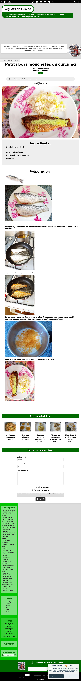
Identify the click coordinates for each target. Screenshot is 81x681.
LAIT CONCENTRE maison (8, 545)
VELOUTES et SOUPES (6, 562)
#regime (9, 631)
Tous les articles (8, 590)
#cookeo (9, 626)
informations (7, 586)
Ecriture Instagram (41, 679)
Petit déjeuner (10, 602)
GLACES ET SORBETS (6, 541)
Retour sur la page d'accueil (11, 60)
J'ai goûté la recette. (40, 490)
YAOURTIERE (7, 581)
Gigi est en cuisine (18, 9)
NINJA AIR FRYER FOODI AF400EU (8, 520)
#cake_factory (9, 625)
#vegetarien (7, 636)
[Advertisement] (40, 31)
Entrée (8, 605)
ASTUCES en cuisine (9, 527)
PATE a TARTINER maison (8, 553)
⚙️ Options (71, 676)
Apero (7, 611)
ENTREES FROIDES (8, 535)
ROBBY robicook (8, 512)
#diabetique (9, 628)
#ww (13, 636)
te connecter (40, 494)
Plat (7, 607)
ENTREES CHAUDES (9, 533)
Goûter (8, 604)
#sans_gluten (9, 633)
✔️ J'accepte (56, 676)
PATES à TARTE (7, 550)
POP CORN (6, 558)
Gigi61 (27, 675)
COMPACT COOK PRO (8, 570)
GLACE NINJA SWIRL (7, 515)
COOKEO (6, 573)
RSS (44, 675)
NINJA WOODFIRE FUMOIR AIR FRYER (8, 524)
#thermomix (9, 623)
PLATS (5, 556)
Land (37, 675)
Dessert (8, 609)
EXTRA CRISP (7, 575)
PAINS (5, 548)
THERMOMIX (7, 577)
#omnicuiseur (9, 630)
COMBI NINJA (7, 518)
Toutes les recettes (9, 510)
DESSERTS (6, 531)
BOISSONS (6, 529)
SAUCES (5, 560)
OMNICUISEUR (7, 579)
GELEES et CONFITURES (6, 538)
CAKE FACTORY (7, 567)
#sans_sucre (9, 635)
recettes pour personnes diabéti (7, 583)
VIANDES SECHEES (8, 565)
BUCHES (5, 588)
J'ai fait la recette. (41, 487)
